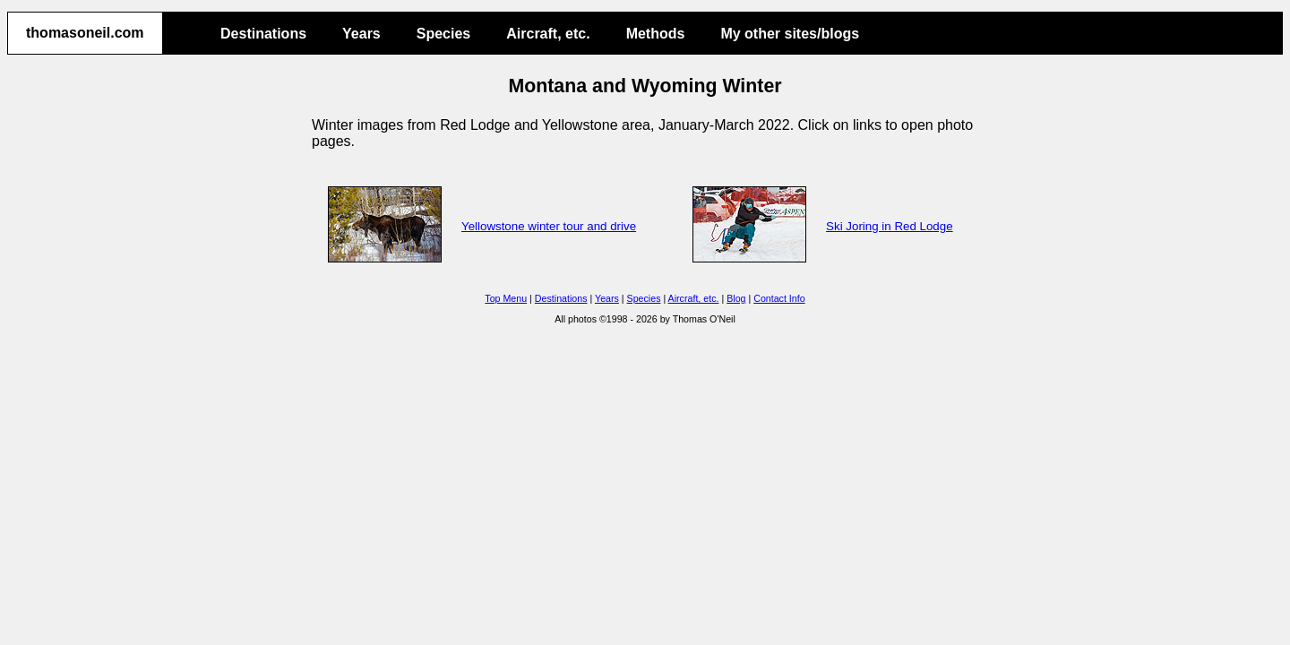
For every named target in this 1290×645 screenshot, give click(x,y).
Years (361, 33)
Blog (736, 298)
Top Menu (506, 298)
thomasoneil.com (85, 32)
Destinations (263, 33)
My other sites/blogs (789, 33)
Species (443, 33)
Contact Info (778, 298)
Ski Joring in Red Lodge (889, 226)
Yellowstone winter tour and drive (548, 226)
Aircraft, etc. (547, 33)
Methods (655, 33)
